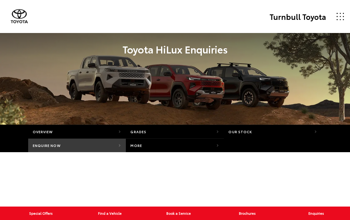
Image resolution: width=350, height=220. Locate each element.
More (136, 145)
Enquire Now (47, 145)
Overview (43, 131)
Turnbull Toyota (297, 16)
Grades (138, 131)
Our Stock (240, 131)
